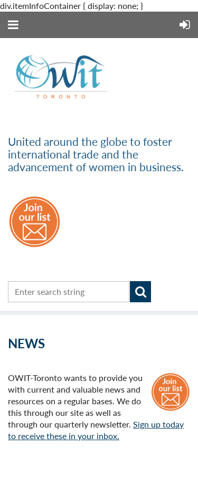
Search (140, 291)
